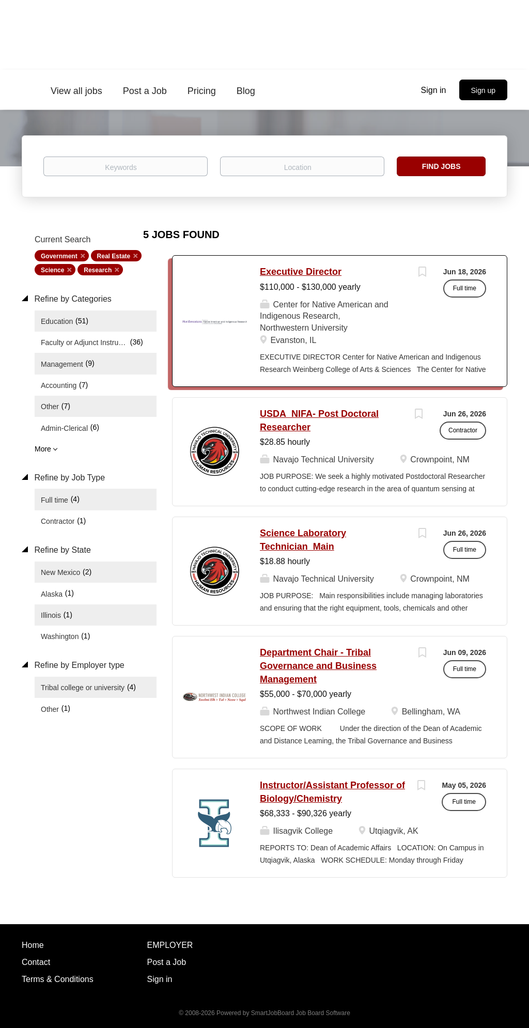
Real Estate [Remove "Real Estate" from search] (114, 256)
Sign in (433, 90)
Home (33, 945)
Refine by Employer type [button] (78, 665)
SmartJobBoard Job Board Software (300, 1013)
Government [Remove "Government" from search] (59, 256)
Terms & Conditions (58, 979)
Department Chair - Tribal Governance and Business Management (318, 665)
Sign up (483, 90)
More (43, 449)
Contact (36, 962)
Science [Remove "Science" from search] (52, 270)
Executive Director (300, 272)
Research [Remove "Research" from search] (98, 270)
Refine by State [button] (61, 550)
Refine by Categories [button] (72, 298)
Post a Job (166, 962)
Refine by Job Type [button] (68, 477)
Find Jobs (441, 166)
